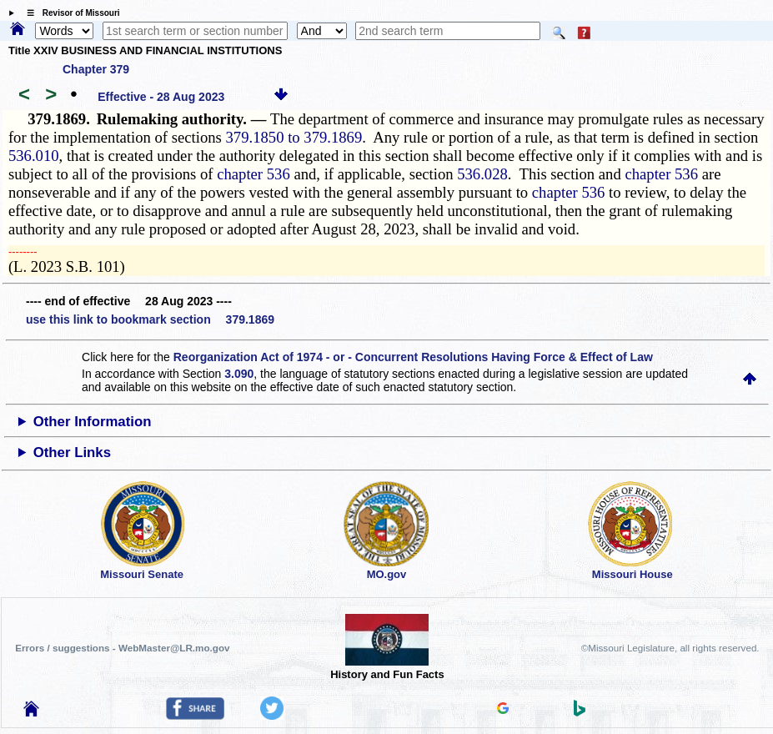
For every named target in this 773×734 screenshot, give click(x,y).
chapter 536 (253, 174)
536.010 (33, 155)
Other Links (72, 452)
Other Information (92, 422)
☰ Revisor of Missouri (69, 13)
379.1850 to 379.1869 (294, 137)
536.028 (482, 174)
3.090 (238, 373)
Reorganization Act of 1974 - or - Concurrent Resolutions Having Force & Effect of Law (413, 357)
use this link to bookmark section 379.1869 (150, 319)
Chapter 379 (96, 69)
